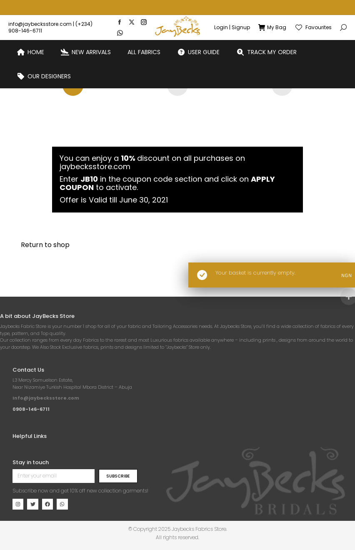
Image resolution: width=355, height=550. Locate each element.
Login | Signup (232, 12)
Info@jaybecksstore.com (45, 398)
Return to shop (45, 245)
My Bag (272, 12)
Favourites (313, 12)
